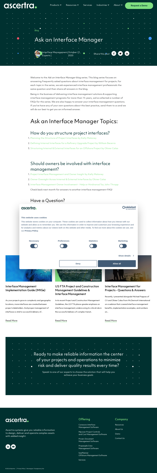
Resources (119, 425)
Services (87, 5)
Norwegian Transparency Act (35, 468)
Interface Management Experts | (51, 54)
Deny (78, 263)
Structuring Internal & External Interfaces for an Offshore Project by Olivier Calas (74, 148)
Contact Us (120, 438)
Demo (117, 434)
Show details (124, 255)
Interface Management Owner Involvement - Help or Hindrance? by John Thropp (74, 185)
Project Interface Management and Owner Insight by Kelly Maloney (66, 174)
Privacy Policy (21, 468)
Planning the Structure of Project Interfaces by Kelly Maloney (63, 138)
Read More (11, 321)
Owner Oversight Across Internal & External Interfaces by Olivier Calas (68, 179)
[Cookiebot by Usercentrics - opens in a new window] (124, 208)
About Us (119, 429)
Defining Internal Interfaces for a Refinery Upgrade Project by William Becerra (73, 143)
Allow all (117, 263)
